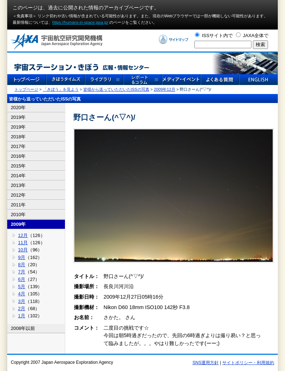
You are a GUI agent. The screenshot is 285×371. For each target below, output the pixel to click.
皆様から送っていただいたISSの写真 (116, 89)
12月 (23, 235)
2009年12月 (164, 89)
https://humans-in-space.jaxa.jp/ (80, 22)
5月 (21, 286)
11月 (23, 242)
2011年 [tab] (18, 204)
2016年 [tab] (18, 156)
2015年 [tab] (18, 166)
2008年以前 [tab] (23, 328)
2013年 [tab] (18, 185)
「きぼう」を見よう (61, 89)
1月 (21, 315)
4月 (21, 293)
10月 (23, 249)
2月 (21, 308)
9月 (21, 257)
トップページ (26, 89)
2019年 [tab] (18, 117)
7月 (21, 271)
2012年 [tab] (18, 195)
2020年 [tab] (18, 107)
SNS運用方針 (206, 362)
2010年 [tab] (18, 214)
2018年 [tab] (18, 136)
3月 (21, 301)
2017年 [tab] (18, 146)
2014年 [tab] (18, 175)
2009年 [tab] (18, 224)
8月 (21, 264)
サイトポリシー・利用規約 (248, 362)
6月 (21, 279)
